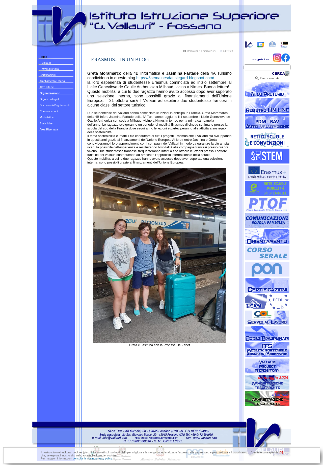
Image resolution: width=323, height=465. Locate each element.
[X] (281, 452)
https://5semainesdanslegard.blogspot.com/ (175, 78)
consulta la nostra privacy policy (92, 458)
